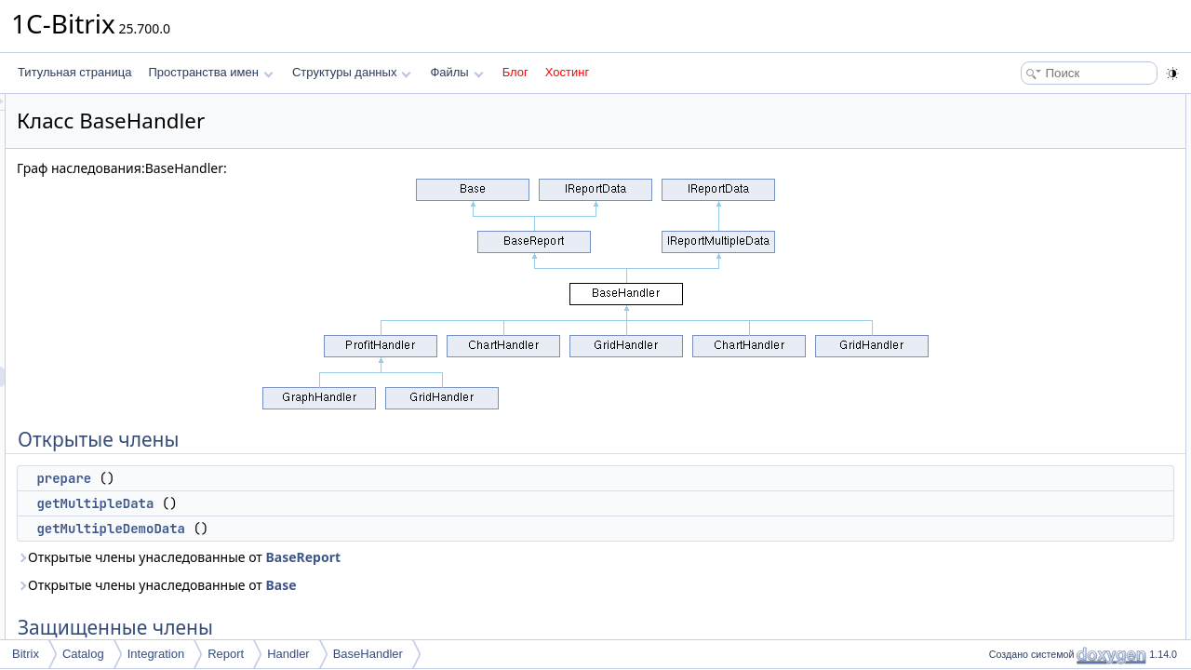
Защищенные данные (1040, 411)
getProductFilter (1037, 227)
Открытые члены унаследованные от (411, 557)
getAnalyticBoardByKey (1056, 370)
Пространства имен (210, 72)
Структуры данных (351, 72)
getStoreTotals (1034, 206)
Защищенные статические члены (1070, 329)
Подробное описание (1038, 493)
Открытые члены (1028, 104)
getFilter (1018, 288)
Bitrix (25, 654)
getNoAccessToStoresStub (1064, 390)
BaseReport (535, 557)
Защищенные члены (1037, 186)
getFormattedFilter (1044, 247)
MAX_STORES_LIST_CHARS (1074, 452)
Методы (1004, 513)
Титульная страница (74, 72)
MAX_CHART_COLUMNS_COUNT (1086, 431)
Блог (515, 72)
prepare (296, 478)
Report (225, 654)
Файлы (456, 72)
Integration (155, 654)
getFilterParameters (1047, 308)
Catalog (83, 654)
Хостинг (567, 72)
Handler (288, 654)
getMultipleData (327, 503)
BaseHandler (368, 654)
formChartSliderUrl (1044, 349)
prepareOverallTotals (1050, 268)
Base (513, 585)
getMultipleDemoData (343, 528)
